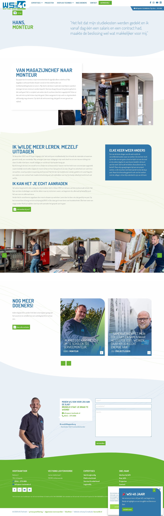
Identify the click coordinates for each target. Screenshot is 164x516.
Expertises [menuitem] (36, 3)
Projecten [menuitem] (49, 3)
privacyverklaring (36, 512)
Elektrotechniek (90, 478)
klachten (68, 512)
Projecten (123, 481)
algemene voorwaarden (54, 512)
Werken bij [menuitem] (104, 3)
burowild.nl (98, 512)
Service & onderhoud (91, 481)
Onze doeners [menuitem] (81, 3)
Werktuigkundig (90, 475)
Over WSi (122, 478)
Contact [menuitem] (93, 3)
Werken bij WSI (125, 475)
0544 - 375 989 (156, 8)
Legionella (87, 484)
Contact (122, 484)
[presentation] (4, 255)
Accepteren (118, 507)
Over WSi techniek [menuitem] (64, 3)
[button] (160, 489)
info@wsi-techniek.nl (142, 8)
